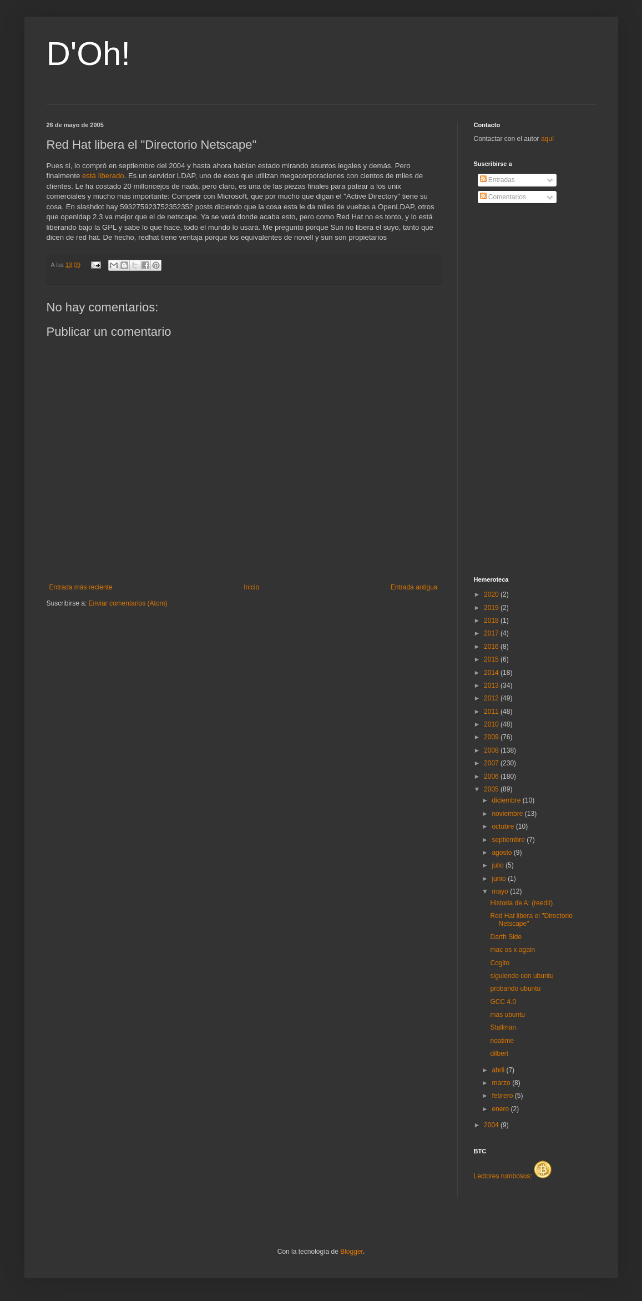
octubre (503, 826)
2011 (492, 711)
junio (500, 879)
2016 (492, 646)
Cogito (499, 963)
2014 (492, 673)
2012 (492, 698)
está (89, 176)
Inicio (251, 587)
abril (499, 1070)
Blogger (351, 1251)
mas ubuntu (507, 1014)
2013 (492, 685)
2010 (492, 724)
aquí (547, 139)
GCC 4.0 (503, 1002)
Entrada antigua (414, 587)
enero (501, 1109)
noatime (502, 1041)
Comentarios (503, 197)
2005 (492, 789)
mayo (501, 891)
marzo (502, 1083)
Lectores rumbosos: (513, 1176)
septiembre (509, 840)
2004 (492, 1125)
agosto (502, 852)
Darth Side (506, 937)
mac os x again (512, 950)
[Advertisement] (518, 390)
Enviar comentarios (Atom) (128, 603)
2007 (492, 763)
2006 (492, 776)
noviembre (508, 814)
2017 (492, 633)
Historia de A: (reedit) (521, 903)
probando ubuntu (515, 988)
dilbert (499, 1053)
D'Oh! (89, 53)
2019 (492, 608)
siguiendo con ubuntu (521, 976)
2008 (492, 750)
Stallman (503, 1027)
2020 (492, 594)
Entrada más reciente (81, 587)
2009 (492, 737)
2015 (492, 659)
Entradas (497, 180)
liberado (111, 176)
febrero (503, 1096)
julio (498, 865)
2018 (492, 620)
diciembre (507, 800)
